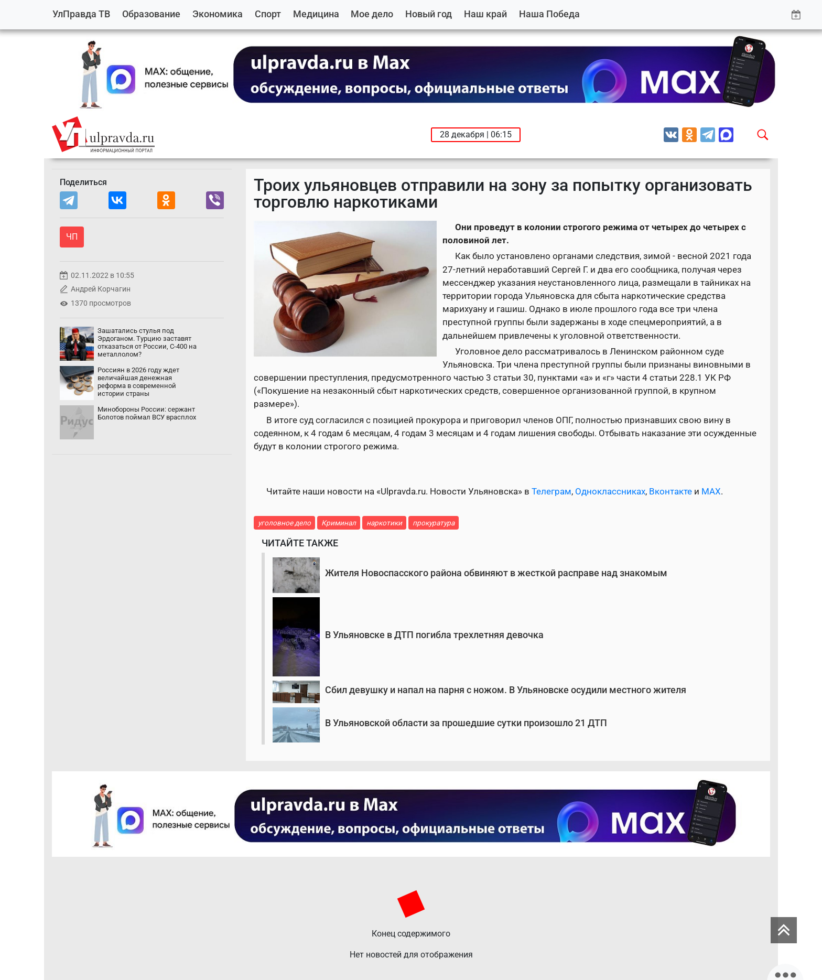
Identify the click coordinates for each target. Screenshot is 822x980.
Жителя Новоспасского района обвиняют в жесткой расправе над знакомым (496, 572)
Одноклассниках (610, 491)
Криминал (338, 523)
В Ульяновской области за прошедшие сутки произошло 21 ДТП (466, 722)
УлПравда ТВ (81, 13)
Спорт (268, 13)
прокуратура (434, 523)
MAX (711, 491)
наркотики (384, 523)
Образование (151, 13)
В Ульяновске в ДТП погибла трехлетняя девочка (434, 634)
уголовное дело (284, 523)
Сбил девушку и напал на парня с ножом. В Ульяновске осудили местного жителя (505, 689)
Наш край (485, 13)
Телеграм (551, 491)
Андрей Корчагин (101, 289)
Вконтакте (670, 491)
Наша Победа (549, 13)
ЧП (72, 237)
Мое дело (372, 13)
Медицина (316, 13)
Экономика (217, 13)
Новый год (428, 13)
